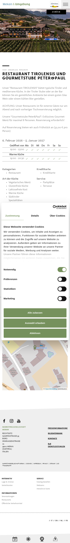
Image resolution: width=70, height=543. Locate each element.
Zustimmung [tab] (12, 215)
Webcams (40, 484)
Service (40, 478)
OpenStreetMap (51, 388)
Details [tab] (35, 215)
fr (67, 520)
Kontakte (52, 437)
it (51, 520)
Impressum (37, 462)
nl (61, 520)
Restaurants (6, 499)
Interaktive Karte (43, 488)
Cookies (29, 462)
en (56, 520)
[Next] (65, 58)
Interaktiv (7, 478)
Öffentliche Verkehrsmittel (12, 502)
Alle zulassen (35, 312)
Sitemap (52, 462)
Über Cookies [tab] (57, 215)
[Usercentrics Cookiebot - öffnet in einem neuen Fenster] (52, 207)
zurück (53, 12)
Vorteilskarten (7, 484)
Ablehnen (35, 333)
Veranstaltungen (8, 495)
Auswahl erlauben (35, 323)
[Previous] (4, 58)
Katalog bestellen (43, 481)
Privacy (45, 462)
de (47, 520)
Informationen (9, 492)
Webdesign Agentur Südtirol (6, 519)
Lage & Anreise (8, 481)
